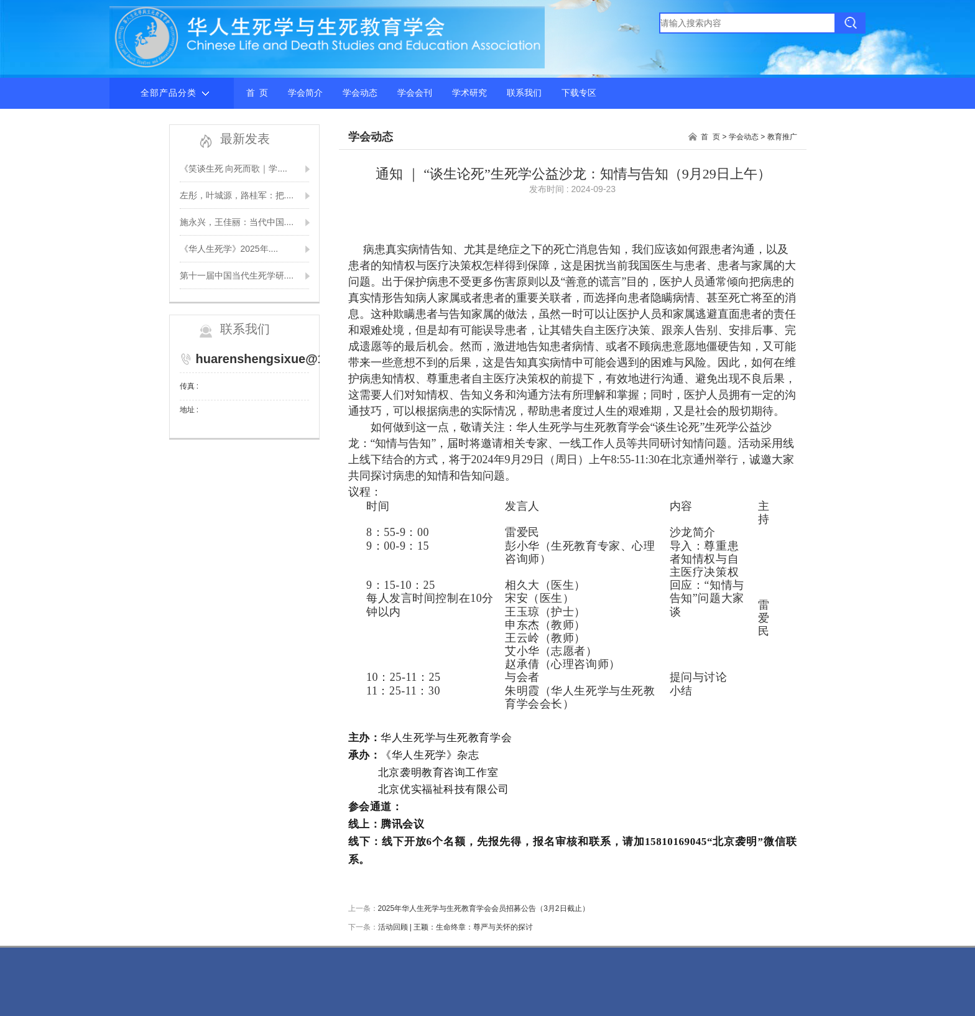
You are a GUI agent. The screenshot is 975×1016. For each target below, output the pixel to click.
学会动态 (360, 93)
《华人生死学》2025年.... (229, 249)
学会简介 (305, 93)
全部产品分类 (175, 93)
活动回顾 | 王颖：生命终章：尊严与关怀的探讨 (456, 927)
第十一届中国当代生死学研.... (237, 275)
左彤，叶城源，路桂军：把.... (237, 195)
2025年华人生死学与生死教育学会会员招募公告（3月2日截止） (483, 908)
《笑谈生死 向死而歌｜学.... (233, 168)
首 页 (257, 93)
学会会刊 (414, 93)
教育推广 (782, 136)
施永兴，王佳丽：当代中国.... (237, 222)
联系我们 (524, 93)
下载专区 (578, 93)
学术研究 (469, 93)
